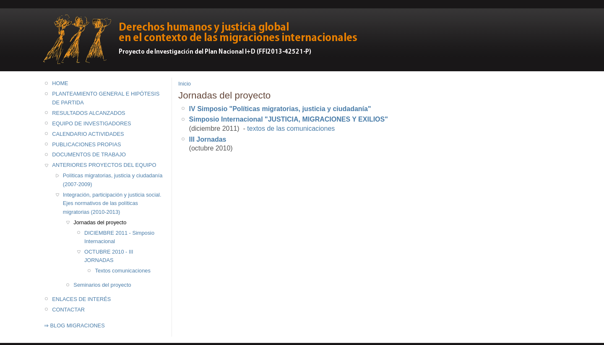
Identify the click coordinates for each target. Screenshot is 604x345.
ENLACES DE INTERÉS (81, 299)
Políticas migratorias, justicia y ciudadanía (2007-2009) (113, 179)
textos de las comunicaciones (291, 128)
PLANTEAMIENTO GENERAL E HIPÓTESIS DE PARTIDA (105, 98)
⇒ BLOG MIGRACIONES (74, 325)
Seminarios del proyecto (102, 285)
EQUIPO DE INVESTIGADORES (91, 123)
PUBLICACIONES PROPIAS (86, 144)
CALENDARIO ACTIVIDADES (88, 134)
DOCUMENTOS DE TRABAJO (89, 154)
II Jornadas (208, 139)
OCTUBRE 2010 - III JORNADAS (108, 256)
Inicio (184, 83)
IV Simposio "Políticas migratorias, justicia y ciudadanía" (280, 108)
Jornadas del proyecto (99, 222)
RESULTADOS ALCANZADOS (88, 113)
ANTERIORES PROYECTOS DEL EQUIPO (104, 165)
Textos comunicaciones (123, 270)
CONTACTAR (68, 309)
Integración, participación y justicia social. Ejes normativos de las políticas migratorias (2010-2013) (112, 203)
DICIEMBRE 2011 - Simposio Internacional (119, 237)
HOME (60, 83)
